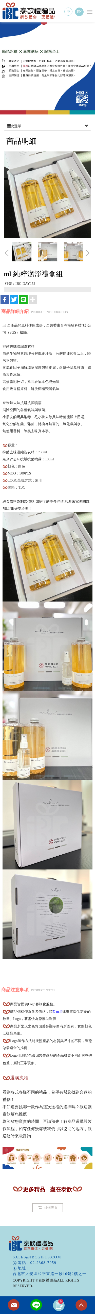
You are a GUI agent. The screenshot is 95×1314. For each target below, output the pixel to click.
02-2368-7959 (43, 1263)
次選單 (47, 126)
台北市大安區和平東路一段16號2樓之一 (49, 1274)
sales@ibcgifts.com (37, 1257)
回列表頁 (47, 1208)
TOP (81, 1305)
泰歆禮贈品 (29, 11)
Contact (14, 1305)
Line (36, 1305)
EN (79, 12)
